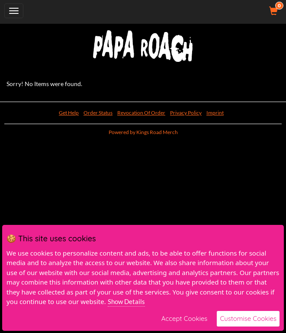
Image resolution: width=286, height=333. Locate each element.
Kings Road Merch (157, 132)
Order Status (98, 112)
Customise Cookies (248, 318)
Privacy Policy (186, 112)
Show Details (126, 301)
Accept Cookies (184, 318)
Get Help (69, 112)
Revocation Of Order (141, 112)
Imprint (215, 112)
